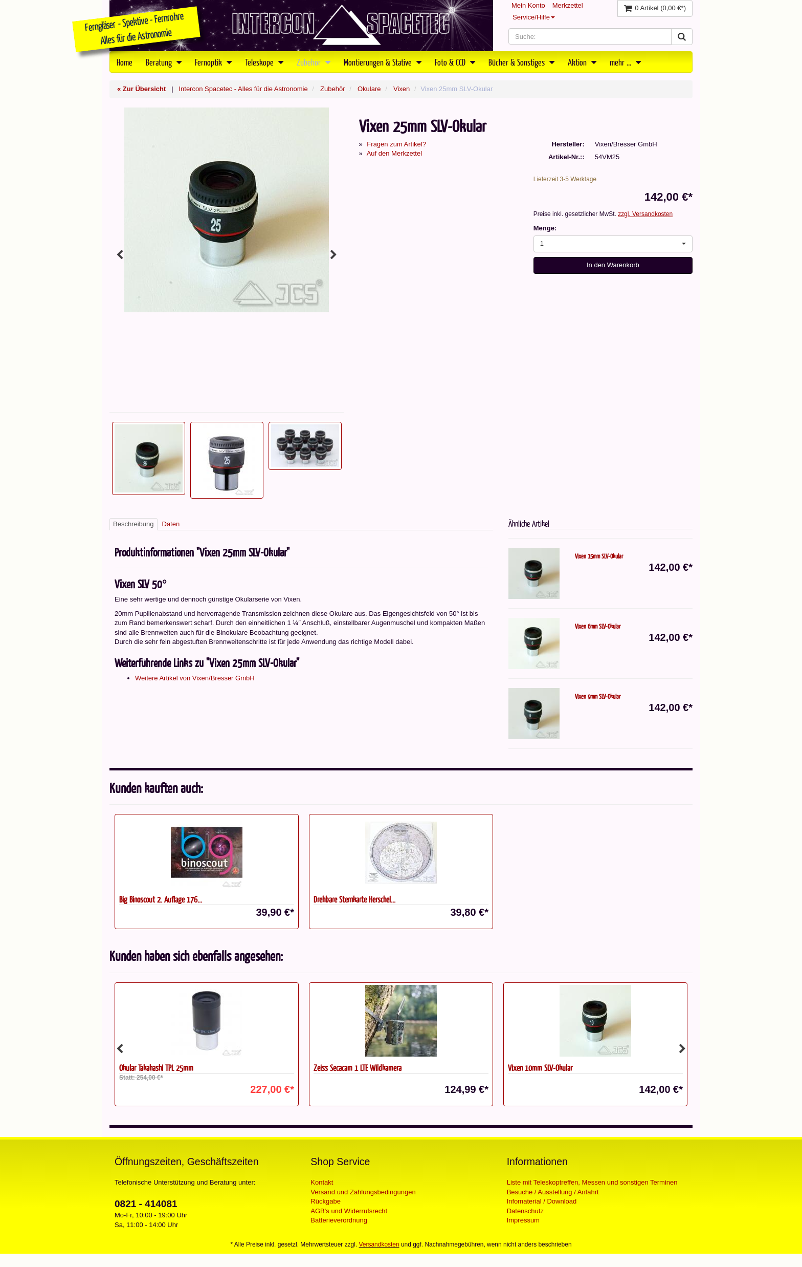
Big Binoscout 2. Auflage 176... (160, 899)
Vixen (401, 89)
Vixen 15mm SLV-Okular (599, 556)
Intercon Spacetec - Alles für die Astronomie (243, 89)
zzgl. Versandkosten (645, 214)
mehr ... (625, 62)
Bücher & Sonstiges (521, 62)
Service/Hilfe (534, 17)
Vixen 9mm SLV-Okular (597, 696)
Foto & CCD (455, 62)
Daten (171, 524)
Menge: (545, 228)
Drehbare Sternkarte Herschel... (354, 899)
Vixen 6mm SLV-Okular (597, 626)
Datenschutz (525, 1211)
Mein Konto (528, 5)
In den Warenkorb (613, 265)
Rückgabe (325, 1201)
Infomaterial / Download (542, 1201)
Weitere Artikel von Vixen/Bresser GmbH (195, 678)
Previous (120, 255)
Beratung (164, 62)
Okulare (369, 89)
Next (333, 255)
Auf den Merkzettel (394, 153)
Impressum (523, 1220)
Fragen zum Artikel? (396, 144)
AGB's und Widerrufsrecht (348, 1211)
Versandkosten (379, 1244)
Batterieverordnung (338, 1220)
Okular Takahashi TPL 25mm (156, 1067)
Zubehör (313, 62)
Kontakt (321, 1182)
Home (124, 62)
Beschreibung (133, 524)
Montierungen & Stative (382, 62)
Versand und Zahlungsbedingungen (362, 1192)
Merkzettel (567, 5)
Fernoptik (213, 62)
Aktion (582, 62)
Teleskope (264, 62)
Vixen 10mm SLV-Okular (540, 1067)
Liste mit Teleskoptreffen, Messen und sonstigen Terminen (592, 1182)
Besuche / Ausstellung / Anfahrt (553, 1192)
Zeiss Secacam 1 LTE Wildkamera (358, 1067)
